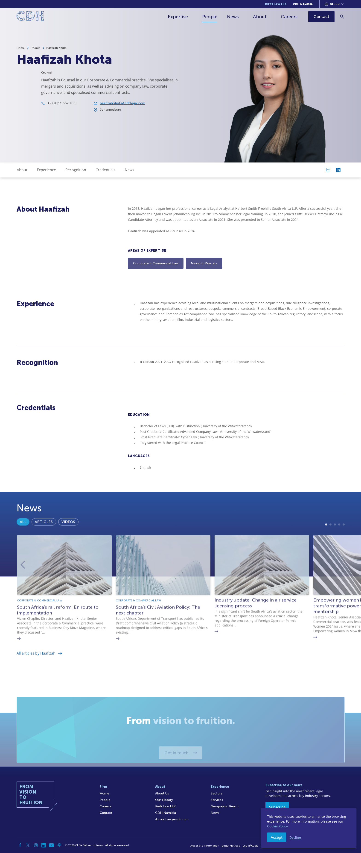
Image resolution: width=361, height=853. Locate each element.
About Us (162, 794)
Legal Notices (231, 845)
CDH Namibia (303, 4)
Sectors (216, 794)
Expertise (178, 16)
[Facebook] (20, 845)
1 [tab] (326, 558)
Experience (46, 169)
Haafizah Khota (57, 48)
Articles (44, 537)
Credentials (105, 169)
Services (217, 800)
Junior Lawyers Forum (172, 819)
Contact (106, 813)
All (23, 537)
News (233, 16)
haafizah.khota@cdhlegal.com (122, 107)
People (210, 16)
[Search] (342, 16)
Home (21, 48)
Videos (68, 537)
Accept (276, 837)
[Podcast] (59, 845)
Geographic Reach (225, 807)
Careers (289, 16)
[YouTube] (51, 845)
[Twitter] (28, 845)
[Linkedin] (43, 845)
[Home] (30, 16)
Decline (295, 837)
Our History (164, 800)
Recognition (75, 169)
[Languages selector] (334, 4)
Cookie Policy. (277, 826)
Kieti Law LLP (276, 4)
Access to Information (204, 845)
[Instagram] (36, 845)
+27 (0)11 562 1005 (62, 107)
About (260, 16)
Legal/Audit (250, 845)
